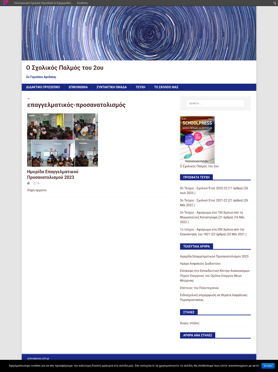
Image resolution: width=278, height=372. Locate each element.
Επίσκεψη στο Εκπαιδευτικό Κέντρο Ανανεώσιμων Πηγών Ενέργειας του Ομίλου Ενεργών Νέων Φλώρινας (215, 275)
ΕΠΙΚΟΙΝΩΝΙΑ (78, 87)
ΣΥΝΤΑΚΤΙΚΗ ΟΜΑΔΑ (112, 87)
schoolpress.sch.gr (38, 358)
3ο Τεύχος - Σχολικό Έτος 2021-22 (203, 200)
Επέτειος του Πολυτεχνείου (199, 288)
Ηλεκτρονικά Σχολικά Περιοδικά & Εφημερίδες (42, 3)
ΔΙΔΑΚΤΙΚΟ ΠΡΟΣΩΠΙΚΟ (43, 87)
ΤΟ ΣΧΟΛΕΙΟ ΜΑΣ (166, 87)
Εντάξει (268, 365)
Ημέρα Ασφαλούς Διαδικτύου (200, 263)
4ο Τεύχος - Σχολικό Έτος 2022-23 (203, 188)
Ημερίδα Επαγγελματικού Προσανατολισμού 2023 (214, 256)
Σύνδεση (82, 3)
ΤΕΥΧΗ (140, 87)
